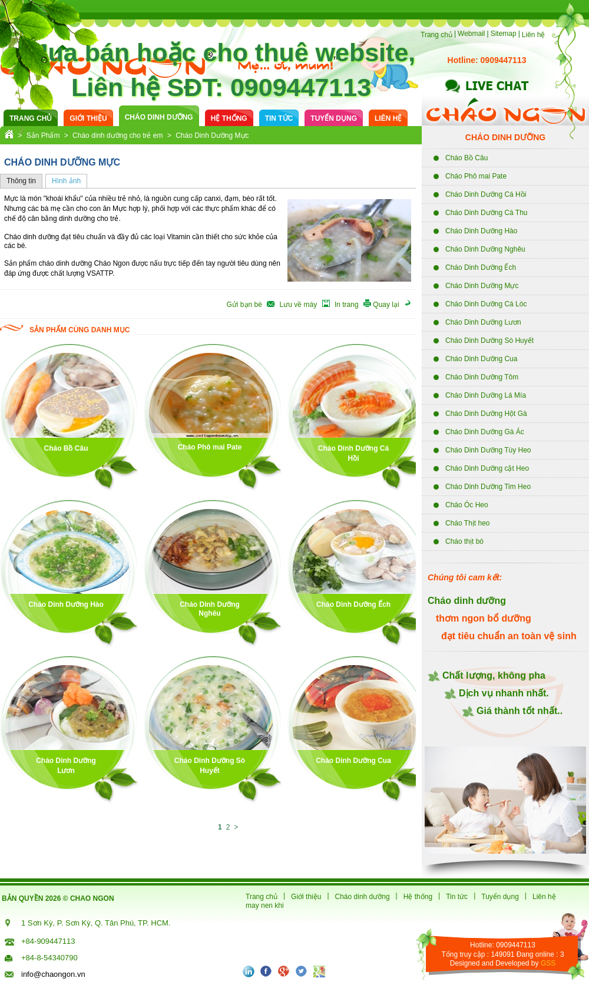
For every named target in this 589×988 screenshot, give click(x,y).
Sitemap (504, 33)
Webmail (471, 33)
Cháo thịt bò (464, 541)
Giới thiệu (88, 118)
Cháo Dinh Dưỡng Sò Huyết (489, 340)
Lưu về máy (299, 304)
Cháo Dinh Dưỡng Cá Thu (486, 213)
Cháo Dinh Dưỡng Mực (481, 286)
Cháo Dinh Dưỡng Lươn (483, 322)
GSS (548, 963)
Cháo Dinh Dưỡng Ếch (480, 267)
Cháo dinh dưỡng (362, 897)
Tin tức (279, 118)
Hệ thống (229, 118)
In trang (347, 304)
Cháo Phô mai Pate (476, 176)
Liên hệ (533, 35)
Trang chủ (436, 35)
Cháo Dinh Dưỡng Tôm (481, 377)
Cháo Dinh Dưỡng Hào (481, 231)
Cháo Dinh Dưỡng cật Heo (487, 468)
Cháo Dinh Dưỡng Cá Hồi (485, 194)
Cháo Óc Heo (466, 505)
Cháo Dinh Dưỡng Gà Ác (484, 432)
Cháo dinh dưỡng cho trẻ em (117, 135)
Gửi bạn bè (245, 304)
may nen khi (265, 905)
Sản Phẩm (43, 135)
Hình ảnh (66, 181)
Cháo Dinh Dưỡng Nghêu (485, 249)
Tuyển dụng (333, 118)
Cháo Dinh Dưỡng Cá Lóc (486, 304)
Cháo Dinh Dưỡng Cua (481, 359)
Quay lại (387, 304)
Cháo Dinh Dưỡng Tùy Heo (488, 450)
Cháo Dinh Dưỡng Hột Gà (486, 413)
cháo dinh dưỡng (159, 117)
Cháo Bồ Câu (466, 158)
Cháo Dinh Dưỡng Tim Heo (488, 487)
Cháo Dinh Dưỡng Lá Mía (485, 395)
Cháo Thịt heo (467, 523)
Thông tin (21, 181)
